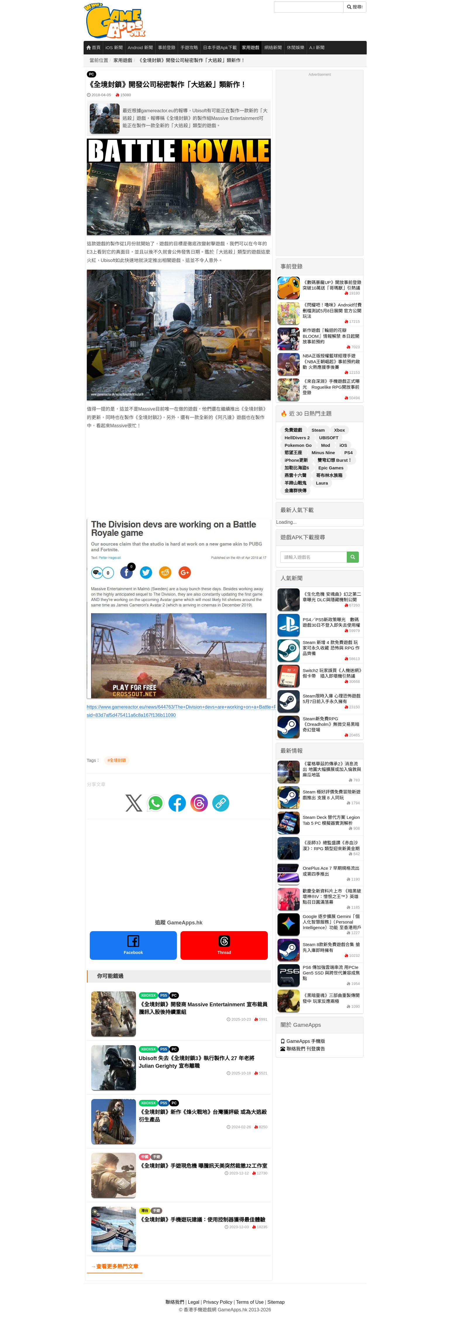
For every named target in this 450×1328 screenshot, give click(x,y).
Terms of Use (249, 1302)
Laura (322, 482)
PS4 (348, 452)
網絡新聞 (273, 47)
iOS (343, 445)
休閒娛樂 (295, 47)
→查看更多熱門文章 (114, 1267)
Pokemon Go (299, 445)
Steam (319, 430)
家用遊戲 (250, 47)
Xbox (339, 430)
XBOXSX (148, 995)
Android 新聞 (140, 47)
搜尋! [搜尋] (355, 6)
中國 (144, 1157)
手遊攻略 (189, 47)
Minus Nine (324, 452)
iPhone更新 (297, 460)
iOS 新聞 (114, 47)
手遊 (156, 1157)
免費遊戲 (294, 430)
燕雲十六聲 (296, 475)
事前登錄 (166, 47)
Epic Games (331, 467)
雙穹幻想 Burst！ (335, 460)
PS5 (164, 995)
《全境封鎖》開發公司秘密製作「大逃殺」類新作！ (191, 60)
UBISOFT (329, 437)
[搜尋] (309, 7)
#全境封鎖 (117, 760)
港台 (144, 1211)
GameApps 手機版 (302, 1041)
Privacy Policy (217, 1302)
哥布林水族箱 (329, 475)
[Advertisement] (179, 476)
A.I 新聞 (317, 47)
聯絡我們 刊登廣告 (302, 1048)
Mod (326, 445)
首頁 (93, 47)
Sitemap (276, 1302)
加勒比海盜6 (297, 467)
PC (91, 74)
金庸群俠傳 (295, 490)
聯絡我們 (174, 1302)
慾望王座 (294, 452)
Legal (193, 1302)
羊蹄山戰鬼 (296, 482)
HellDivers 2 (298, 437)
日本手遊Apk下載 (220, 47)
